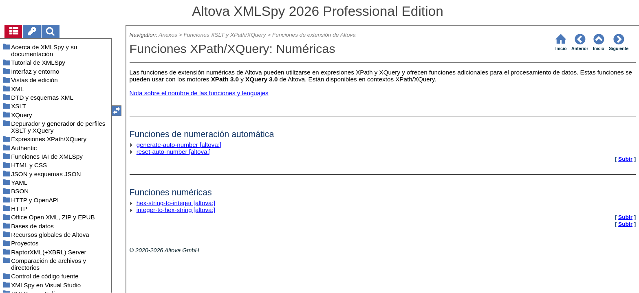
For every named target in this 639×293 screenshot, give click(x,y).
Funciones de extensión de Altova (314, 35)
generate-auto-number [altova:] (179, 144)
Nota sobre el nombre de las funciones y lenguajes (199, 93)
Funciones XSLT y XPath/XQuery (225, 35)
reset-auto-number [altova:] (174, 151)
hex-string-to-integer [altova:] (176, 202)
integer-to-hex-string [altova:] (176, 209)
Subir (625, 159)
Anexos (168, 35)
